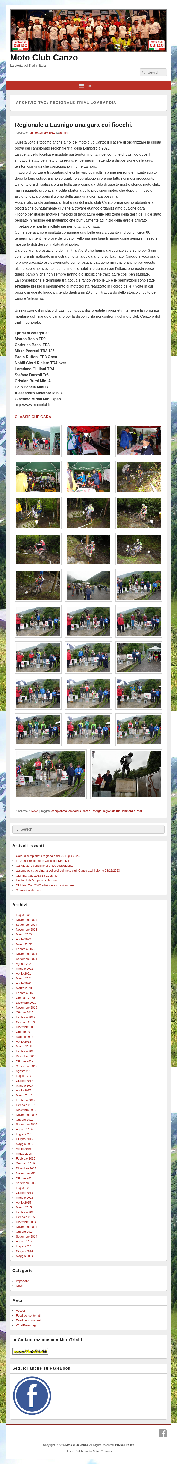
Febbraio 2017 (25, 1100)
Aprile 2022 (23, 939)
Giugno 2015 (24, 1192)
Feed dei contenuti (28, 1315)
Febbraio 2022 (25, 949)
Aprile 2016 (23, 1149)
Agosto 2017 (24, 1071)
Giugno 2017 (24, 1080)
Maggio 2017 (24, 1085)
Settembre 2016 (26, 1124)
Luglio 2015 (23, 1188)
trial (139, 811)
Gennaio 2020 (25, 998)
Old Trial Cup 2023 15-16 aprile (37, 875)
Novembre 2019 (26, 1007)
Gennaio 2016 (25, 1163)
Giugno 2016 (24, 1139)
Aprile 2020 (23, 983)
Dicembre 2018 (26, 1027)
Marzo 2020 (24, 988)
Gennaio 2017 (25, 1105)
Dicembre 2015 (26, 1168)
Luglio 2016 (23, 1134)
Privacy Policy (124, 1445)
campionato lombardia (66, 811)
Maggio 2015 (24, 1197)
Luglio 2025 (23, 915)
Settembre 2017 (26, 1066)
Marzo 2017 (24, 1095)
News (34, 811)
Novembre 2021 (26, 954)
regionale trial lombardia (119, 811)
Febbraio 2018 (25, 1051)
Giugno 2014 (24, 1251)
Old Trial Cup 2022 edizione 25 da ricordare (45, 885)
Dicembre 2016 (26, 1110)
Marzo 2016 (24, 1153)
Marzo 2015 (24, 1207)
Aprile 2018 (23, 1041)
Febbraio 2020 (25, 993)
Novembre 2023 (26, 929)
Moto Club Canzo (44, 57)
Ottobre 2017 (24, 1061)
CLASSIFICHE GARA (33, 417)
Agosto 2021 (24, 964)
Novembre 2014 (26, 1227)
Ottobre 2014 (24, 1231)
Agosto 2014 (24, 1241)
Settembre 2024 (26, 924)
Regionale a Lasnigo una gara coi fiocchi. (74, 124)
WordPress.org (26, 1325)
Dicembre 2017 (26, 1056)
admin (63, 132)
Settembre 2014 (26, 1236)
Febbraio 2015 (25, 1212)
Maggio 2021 (24, 968)
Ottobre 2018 (24, 1032)
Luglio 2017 (23, 1076)
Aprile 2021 (23, 973)
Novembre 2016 (26, 1114)
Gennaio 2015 (25, 1217)
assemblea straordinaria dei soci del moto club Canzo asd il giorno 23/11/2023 (68, 870)
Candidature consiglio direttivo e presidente (44, 865)
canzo (86, 811)
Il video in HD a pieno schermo (36, 880)
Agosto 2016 (24, 1129)
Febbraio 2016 (25, 1158)
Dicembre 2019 (26, 1002)
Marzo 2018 (24, 1046)
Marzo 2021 (24, 978)
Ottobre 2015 (24, 1178)
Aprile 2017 (23, 1090)
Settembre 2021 (26, 959)
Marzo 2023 (24, 934)
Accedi (20, 1310)
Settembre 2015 (26, 1183)
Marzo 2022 (24, 944)
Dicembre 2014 (26, 1222)
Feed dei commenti (28, 1320)
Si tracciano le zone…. (31, 890)
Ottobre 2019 (24, 1012)
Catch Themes (102, 1451)
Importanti (22, 1281)
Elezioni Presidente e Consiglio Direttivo (42, 860)
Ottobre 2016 (24, 1119)
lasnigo (96, 811)
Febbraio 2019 (25, 1017)
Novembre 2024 (26, 920)
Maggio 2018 (24, 1036)
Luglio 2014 (23, 1246)
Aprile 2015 (23, 1202)
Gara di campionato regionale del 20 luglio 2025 (48, 856)
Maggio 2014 (24, 1256)
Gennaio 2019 (25, 1022)
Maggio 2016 (24, 1144)
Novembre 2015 (26, 1173)
